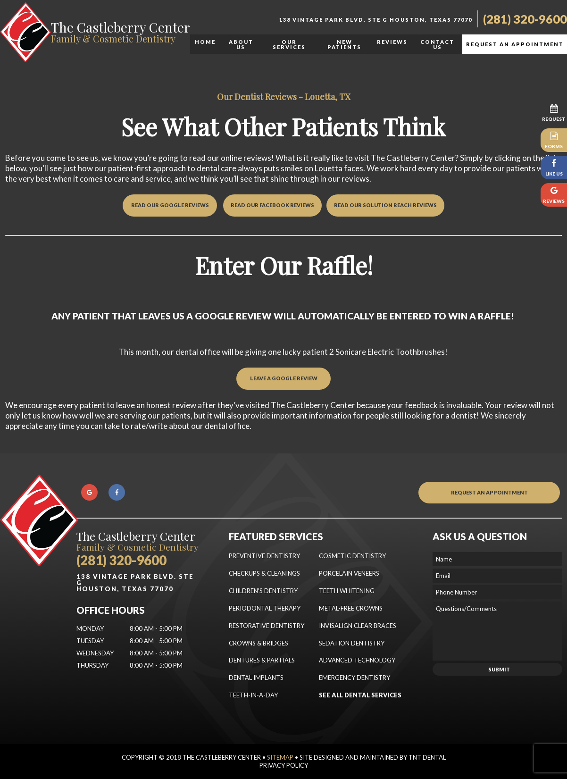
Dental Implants (256, 677)
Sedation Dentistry (351, 643)
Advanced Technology (357, 660)
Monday (90, 628)
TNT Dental (427, 757)
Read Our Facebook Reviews (272, 205)
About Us (241, 44)
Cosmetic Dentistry (352, 556)
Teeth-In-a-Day (253, 695)
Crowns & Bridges (258, 643)
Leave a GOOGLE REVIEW (283, 378)
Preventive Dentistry (264, 556)
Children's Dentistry (263, 591)
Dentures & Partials (262, 660)
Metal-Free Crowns (351, 608)
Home (205, 42)
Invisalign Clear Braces (357, 625)
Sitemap (280, 757)
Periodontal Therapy (264, 608)
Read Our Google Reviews (170, 205)
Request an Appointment (515, 44)
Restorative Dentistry (266, 625)
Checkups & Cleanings (264, 573)
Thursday (92, 665)
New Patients (344, 44)
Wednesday (95, 653)
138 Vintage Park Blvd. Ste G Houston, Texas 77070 (375, 20)
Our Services (289, 44)
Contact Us (437, 44)
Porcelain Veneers (349, 573)
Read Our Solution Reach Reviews (385, 205)
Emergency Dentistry (354, 677)
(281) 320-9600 (525, 19)
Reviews (392, 42)
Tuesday (90, 641)
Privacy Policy (283, 765)
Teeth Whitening (347, 591)
